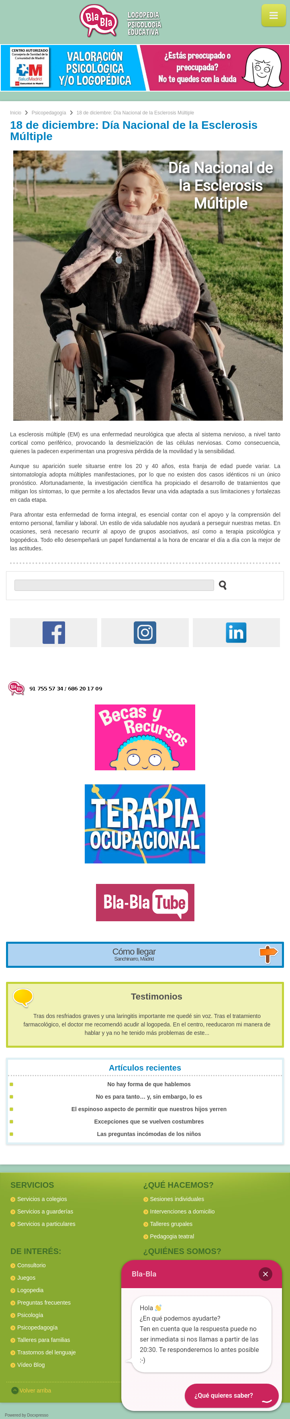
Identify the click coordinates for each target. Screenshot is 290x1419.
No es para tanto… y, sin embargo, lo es (149, 1096)
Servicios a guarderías (45, 1211)
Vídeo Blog (31, 1365)
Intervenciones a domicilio (182, 1211)
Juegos (26, 1277)
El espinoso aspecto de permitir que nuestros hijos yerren (149, 1109)
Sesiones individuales (177, 1199)
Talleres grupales (171, 1224)
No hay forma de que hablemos (149, 1084)
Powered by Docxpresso (26, 1415)
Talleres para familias (43, 1340)
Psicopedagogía (49, 113)
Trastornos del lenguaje (46, 1352)
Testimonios (156, 996)
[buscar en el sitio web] (220, 585)
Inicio (15, 113)
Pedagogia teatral (172, 1236)
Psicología (30, 1315)
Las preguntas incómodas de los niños (149, 1134)
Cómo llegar (134, 954)
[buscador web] (114, 585)
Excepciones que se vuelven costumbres (149, 1121)
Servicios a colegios (42, 1199)
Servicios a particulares (46, 1224)
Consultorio (31, 1265)
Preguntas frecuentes (44, 1302)
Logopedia (30, 1290)
